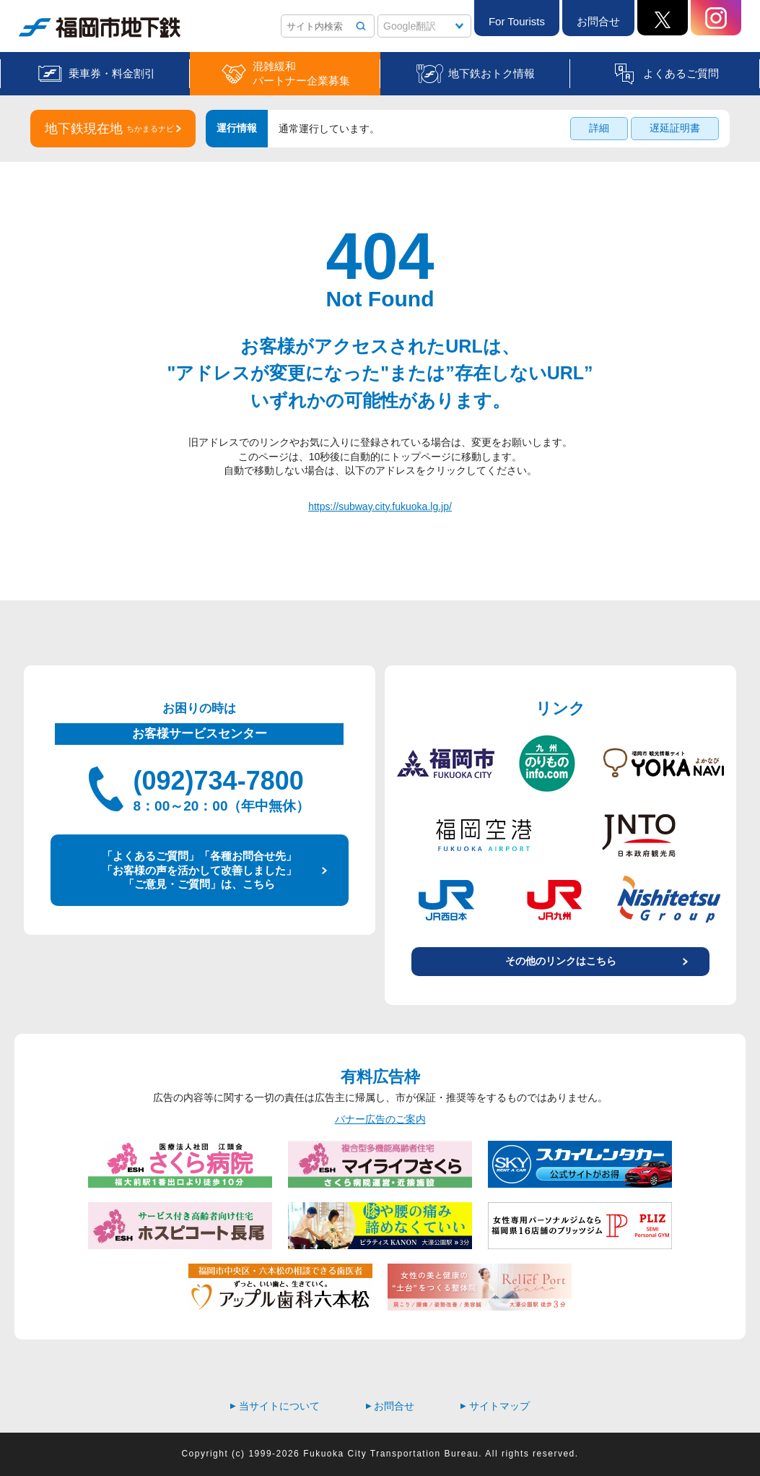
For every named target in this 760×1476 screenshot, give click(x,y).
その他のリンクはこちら (560, 961)
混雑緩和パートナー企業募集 (301, 73)
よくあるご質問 (681, 73)
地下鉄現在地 (109, 128)
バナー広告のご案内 (380, 1119)
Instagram (716, 17)
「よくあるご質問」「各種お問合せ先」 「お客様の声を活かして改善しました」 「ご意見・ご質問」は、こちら (199, 870)
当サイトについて (275, 1406)
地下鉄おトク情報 (491, 73)
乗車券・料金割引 (112, 73)
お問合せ (598, 21)
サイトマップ (495, 1406)
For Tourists (517, 21)
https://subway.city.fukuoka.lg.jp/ (380, 506)
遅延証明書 (675, 128)
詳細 (599, 128)
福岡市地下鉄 (99, 27)
